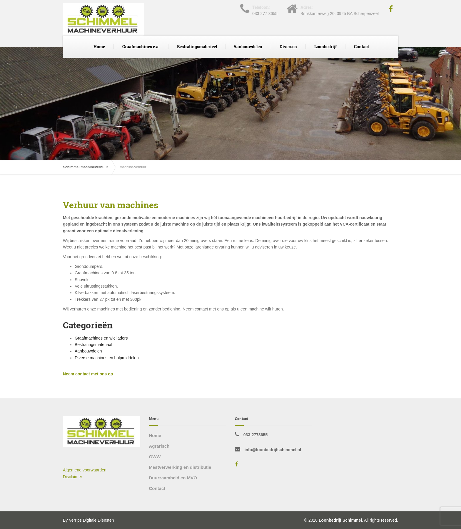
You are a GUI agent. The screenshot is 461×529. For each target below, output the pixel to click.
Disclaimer (72, 476)
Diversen (288, 46)
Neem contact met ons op (88, 374)
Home (99, 46)
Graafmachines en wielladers (101, 338)
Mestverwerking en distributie (180, 467)
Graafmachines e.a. (141, 46)
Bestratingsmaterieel (197, 46)
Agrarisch (159, 446)
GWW (155, 456)
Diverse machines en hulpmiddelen (107, 357)
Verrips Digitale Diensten (91, 520)
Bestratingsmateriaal (93, 344)
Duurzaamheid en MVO (173, 477)
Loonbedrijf (325, 46)
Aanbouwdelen (247, 46)
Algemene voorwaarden (84, 470)
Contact (361, 46)
